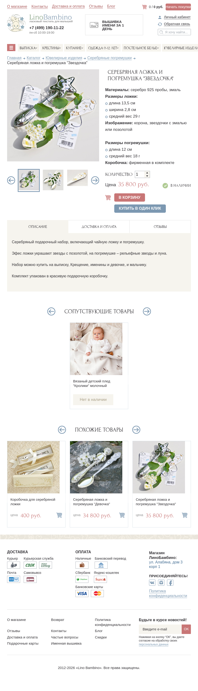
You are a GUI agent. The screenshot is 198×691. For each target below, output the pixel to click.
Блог (111, 6)
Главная (14, 58)
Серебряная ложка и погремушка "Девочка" (91, 501)
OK (186, 629)
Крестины (50, 48)
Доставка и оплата (68, 6)
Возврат (57, 620)
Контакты (39, 6)
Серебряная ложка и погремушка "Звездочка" (156, 501)
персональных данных (153, 644)
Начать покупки (178, 7)
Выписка (27, 48)
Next (95, 180)
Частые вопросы (64, 637)
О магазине (17, 6)
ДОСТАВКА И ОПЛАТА (99, 227)
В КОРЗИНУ (130, 197)
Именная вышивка (66, 643)
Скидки (100, 637)
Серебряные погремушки (109, 58)
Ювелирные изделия (64, 58)
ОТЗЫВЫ (160, 227)
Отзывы (96, 6)
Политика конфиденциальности (168, 593)
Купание (73, 48)
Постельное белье (140, 48)
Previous (11, 180)
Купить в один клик (140, 208)
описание (37, 227)
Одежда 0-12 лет (102, 48)
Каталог (33, 58)
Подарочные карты (23, 643)
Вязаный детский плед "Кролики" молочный (91, 383)
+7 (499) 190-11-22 (46, 28)
